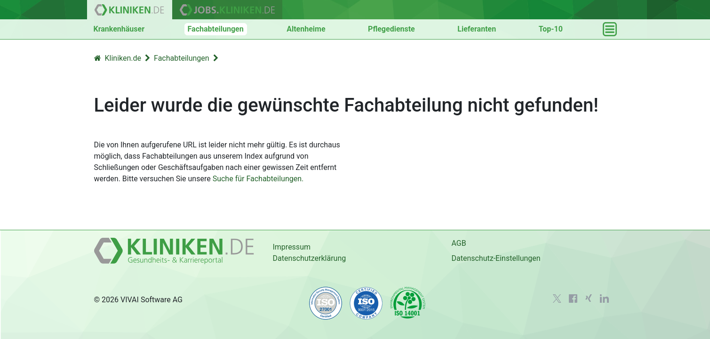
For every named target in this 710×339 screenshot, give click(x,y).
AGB (458, 243)
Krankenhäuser (119, 28)
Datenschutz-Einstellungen (495, 258)
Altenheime (306, 28)
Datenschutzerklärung (309, 258)
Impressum (291, 246)
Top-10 (551, 28)
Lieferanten (476, 28)
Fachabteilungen (216, 28)
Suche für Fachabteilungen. (258, 178)
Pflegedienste (391, 28)
